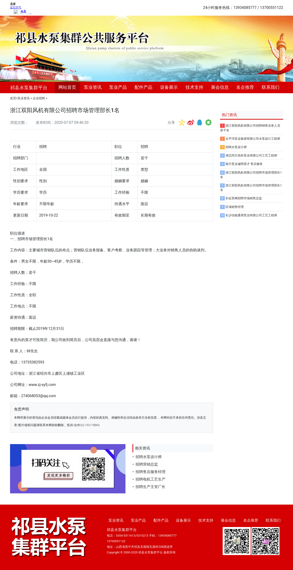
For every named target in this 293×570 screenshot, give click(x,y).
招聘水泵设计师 (149, 457)
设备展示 (169, 87)
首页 (13, 98)
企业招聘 (39, 98)
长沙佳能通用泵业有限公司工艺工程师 (251, 215)
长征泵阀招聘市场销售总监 (243, 198)
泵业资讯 (93, 87)
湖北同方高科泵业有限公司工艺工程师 (251, 155)
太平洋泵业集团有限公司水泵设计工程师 (252, 138)
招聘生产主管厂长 (150, 486)
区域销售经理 (234, 207)
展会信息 (220, 87)
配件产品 (143, 87)
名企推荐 (245, 87)
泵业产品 (118, 87)
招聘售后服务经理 (150, 472)
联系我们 (270, 87)
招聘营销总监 (147, 464)
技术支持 (194, 87)
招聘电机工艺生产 (150, 479)
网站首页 (67, 87)
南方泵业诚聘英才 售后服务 (244, 164)
